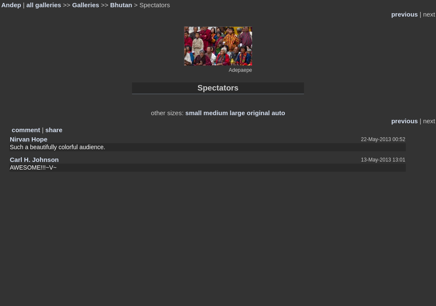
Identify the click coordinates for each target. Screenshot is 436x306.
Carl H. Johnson (34, 159)
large (237, 112)
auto (278, 112)
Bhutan (121, 4)
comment (26, 129)
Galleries (85, 4)
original (258, 112)
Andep (11, 4)
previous (404, 14)
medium (216, 112)
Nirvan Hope (28, 139)
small (193, 112)
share (54, 129)
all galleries (43, 4)
